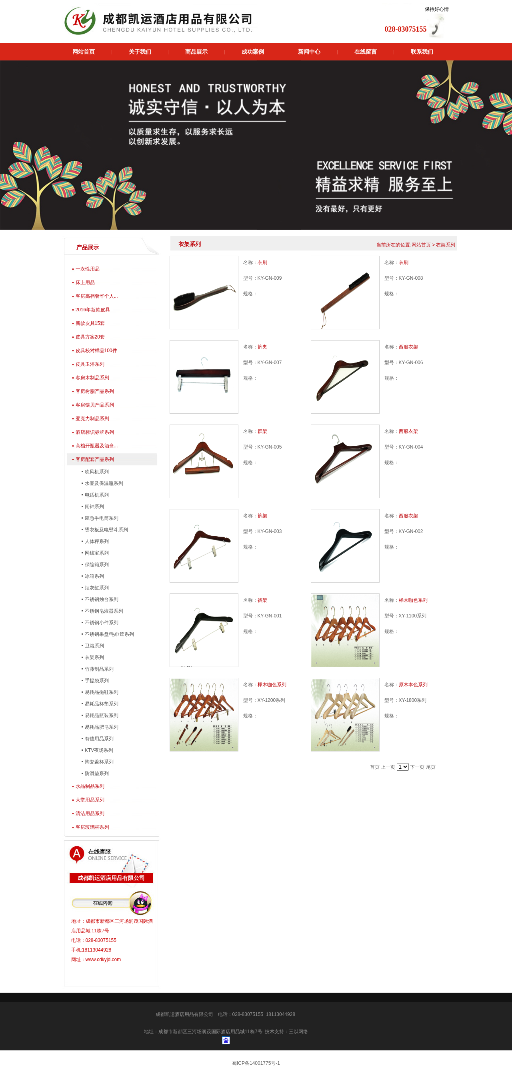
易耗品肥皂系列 (101, 727)
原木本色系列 (413, 684)
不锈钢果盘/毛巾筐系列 (109, 634)
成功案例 (253, 51)
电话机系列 (96, 495)
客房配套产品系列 (95, 459)
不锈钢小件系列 (101, 622)
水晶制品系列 (90, 786)
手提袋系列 (96, 680)
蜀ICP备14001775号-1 (256, 1063)
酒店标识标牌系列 (95, 432)
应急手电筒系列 (101, 518)
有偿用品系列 (99, 738)
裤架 (262, 516)
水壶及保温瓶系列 (103, 483)
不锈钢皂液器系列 (103, 611)
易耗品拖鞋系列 (101, 692)
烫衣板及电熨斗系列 (106, 530)
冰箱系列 (94, 576)
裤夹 (262, 347)
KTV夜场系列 (99, 750)
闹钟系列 (94, 506)
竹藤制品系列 (99, 669)
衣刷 (262, 262)
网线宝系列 (96, 553)
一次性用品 (88, 269)
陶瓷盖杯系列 (99, 762)
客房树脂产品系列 (95, 391)
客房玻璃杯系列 (92, 827)
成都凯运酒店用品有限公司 (184, 1014)
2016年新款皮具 (93, 310)
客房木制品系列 (92, 378)
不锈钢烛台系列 (101, 599)
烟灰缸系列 (96, 588)
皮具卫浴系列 (90, 364)
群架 (262, 431)
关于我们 (140, 51)
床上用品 (85, 282)
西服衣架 (408, 347)
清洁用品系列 (90, 813)
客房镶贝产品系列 (95, 405)
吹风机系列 (96, 472)
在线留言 (365, 51)
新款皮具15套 (90, 323)
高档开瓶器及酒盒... (97, 446)
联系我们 (422, 51)
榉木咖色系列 (413, 600)
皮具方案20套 (90, 337)
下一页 (417, 767)
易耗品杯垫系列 (101, 704)
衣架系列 (94, 657)
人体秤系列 (96, 541)
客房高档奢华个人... (97, 296)
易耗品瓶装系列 (101, 715)
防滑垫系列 (96, 773)
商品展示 (196, 51)
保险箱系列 (96, 564)
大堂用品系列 (90, 800)
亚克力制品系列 (92, 418)
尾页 (431, 767)
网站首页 (83, 51)
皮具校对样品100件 (96, 350)
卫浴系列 (94, 646)
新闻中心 (309, 51)
